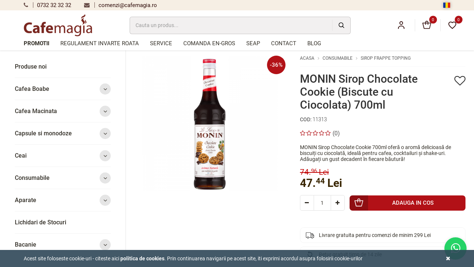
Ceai (63, 155)
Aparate (63, 200)
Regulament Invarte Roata (99, 43)
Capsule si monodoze (63, 133)
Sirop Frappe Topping (386, 58)
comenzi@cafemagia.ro (120, 5)
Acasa (307, 58)
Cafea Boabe (63, 88)
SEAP (253, 43)
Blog (314, 43)
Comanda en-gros (209, 43)
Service (161, 43)
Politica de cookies (142, 258)
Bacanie (63, 244)
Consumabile (63, 177)
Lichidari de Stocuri (40, 222)
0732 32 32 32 (47, 5)
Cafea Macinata (63, 111)
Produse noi (31, 66)
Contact (283, 43)
